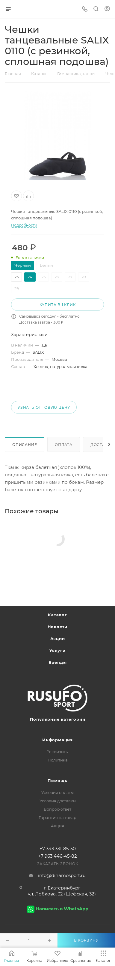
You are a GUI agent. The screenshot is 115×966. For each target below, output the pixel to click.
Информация (57, 739)
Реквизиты (57, 751)
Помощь (57, 780)
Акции (57, 638)
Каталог (57, 614)
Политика (58, 760)
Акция (57, 825)
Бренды (58, 662)
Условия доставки (58, 800)
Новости (58, 626)
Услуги (57, 650)
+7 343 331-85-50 (58, 848)
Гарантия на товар (57, 817)
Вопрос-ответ (57, 809)
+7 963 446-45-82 (57, 856)
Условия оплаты (57, 792)
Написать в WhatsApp (62, 909)
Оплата (63, 444)
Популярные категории (57, 719)
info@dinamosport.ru (62, 875)
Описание (24, 444)
